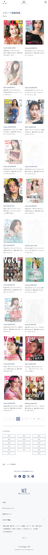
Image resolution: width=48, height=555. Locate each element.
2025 (24, 436)
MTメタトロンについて (8, 508)
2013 (24, 450)
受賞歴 (23, 526)
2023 (9, 439)
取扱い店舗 (6, 526)
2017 (9, 446)
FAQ (33, 526)
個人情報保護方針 (7, 531)
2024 (39, 436)
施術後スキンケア (7, 514)
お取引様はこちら (27, 529)
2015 (39, 446)
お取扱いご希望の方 (17, 529)
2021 (39, 439)
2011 (9, 453)
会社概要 (35, 529)
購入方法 (12, 526)
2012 (39, 450)
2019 (24, 443)
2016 (24, 446)
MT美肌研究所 (6, 529)
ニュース (18, 526)
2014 (9, 450)
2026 (9, 436)
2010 (39, 453)
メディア (28, 526)
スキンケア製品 (6, 520)
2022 (24, 439)
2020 (9, 443)
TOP (4, 464)
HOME (4, 502)
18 (38, 419)
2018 (39, 443)
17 (34, 419)
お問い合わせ (38, 526)
